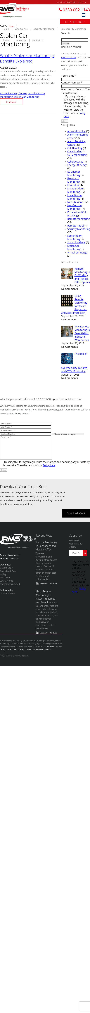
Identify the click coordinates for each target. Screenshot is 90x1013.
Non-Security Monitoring (74, 207)
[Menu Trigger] (83, 15)
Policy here (49, 470)
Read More (11, 101)
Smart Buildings (76, 242)
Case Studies (74, 151)
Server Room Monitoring (74, 237)
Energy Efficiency (77, 165)
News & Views (75, 202)
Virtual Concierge (77, 252)
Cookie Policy (18, 654)
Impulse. (25, 660)
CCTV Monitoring (77, 155)
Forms (28, 654)
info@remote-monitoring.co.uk (71, 2)
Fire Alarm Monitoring (73, 180)
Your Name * (68, 75)
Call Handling (74, 148)
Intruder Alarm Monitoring (75, 190)
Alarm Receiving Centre (13, 93)
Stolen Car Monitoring (26, 96)
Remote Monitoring (78, 219)
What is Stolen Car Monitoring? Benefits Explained (27, 58)
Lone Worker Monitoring (74, 197)
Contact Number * (71, 82)
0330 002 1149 (76, 10)
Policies (48, 654)
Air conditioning (76, 131)
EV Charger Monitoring (73, 173)
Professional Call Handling (76, 213)
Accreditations (38, 654)
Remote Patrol (75, 225)
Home (11, 26)
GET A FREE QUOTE (75, 21)
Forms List (73, 185)
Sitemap (50, 651)
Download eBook (76, 518)
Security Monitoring (78, 229)
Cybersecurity (75, 161)
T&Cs (9, 654)
